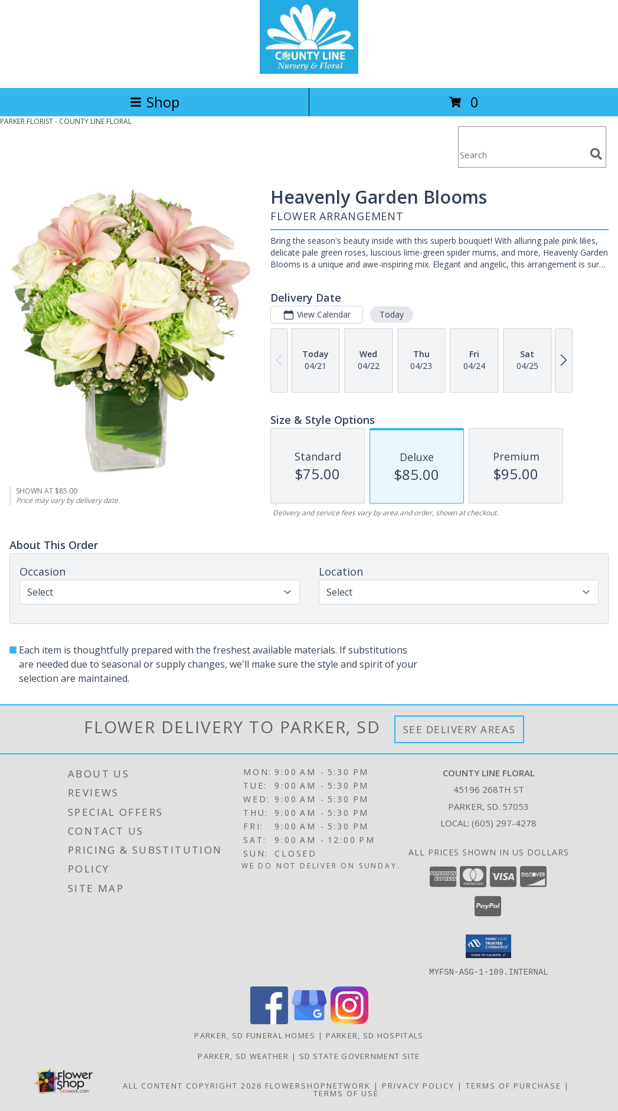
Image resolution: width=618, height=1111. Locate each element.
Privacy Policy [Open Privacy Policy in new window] (418, 1085)
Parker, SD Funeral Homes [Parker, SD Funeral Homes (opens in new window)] (254, 1035)
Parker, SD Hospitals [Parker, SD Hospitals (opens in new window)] (375, 1035)
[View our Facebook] (269, 1020)
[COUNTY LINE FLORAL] (309, 70)
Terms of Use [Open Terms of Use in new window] (346, 1092)
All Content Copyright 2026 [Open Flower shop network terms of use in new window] (192, 1085)
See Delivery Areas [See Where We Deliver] (459, 729)
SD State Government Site (359, 1055)
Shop (154, 102)
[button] (488, 946)
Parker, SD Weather (243, 1055)
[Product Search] (522, 154)
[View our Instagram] (349, 1020)
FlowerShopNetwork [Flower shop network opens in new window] (318, 1085)
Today (392, 314)
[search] (596, 154)
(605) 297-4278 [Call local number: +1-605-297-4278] (504, 823)
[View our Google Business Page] (309, 1020)
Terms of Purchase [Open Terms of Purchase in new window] (513, 1085)
